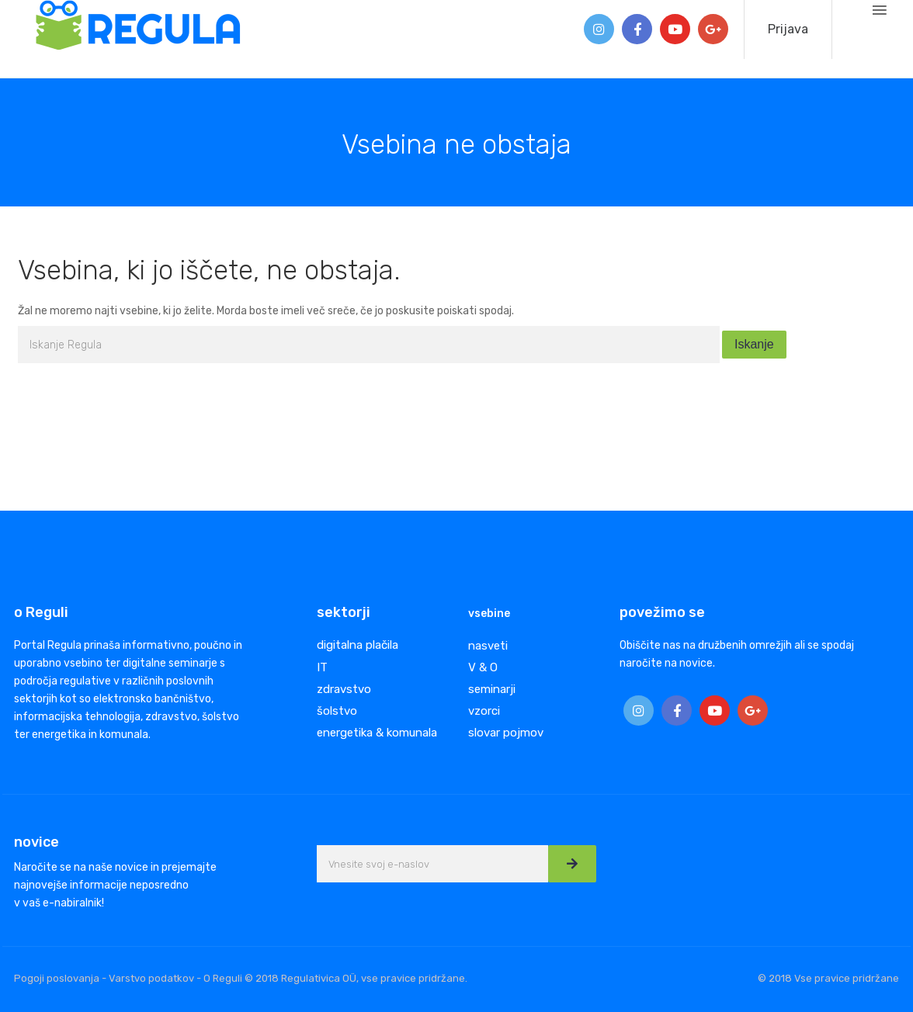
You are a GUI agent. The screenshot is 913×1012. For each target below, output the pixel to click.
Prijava (788, 29)
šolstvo (337, 711)
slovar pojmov (505, 733)
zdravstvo (344, 689)
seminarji (492, 689)
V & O (483, 667)
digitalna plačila (357, 645)
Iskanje (754, 344)
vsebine (489, 613)
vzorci (484, 711)
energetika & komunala (377, 733)
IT (322, 667)
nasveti (488, 646)
